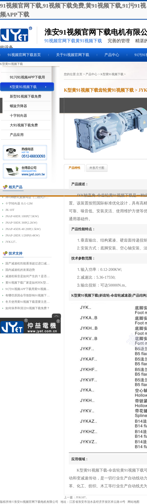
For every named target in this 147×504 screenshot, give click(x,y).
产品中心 (111, 55)
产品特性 (74, 168)
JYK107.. (81, 497)
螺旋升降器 (18, 106)
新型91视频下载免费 (25, 96)
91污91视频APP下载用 (27, 77)
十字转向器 (18, 115)
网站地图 (133, 502)
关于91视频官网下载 (72, 55)
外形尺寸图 (96, 168)
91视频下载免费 (18, 35)
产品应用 (17, 135)
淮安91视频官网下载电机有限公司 (36, 502)
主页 (79, 74)
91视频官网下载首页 (24, 55)
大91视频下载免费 (24, 125)
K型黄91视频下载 (112, 74)
